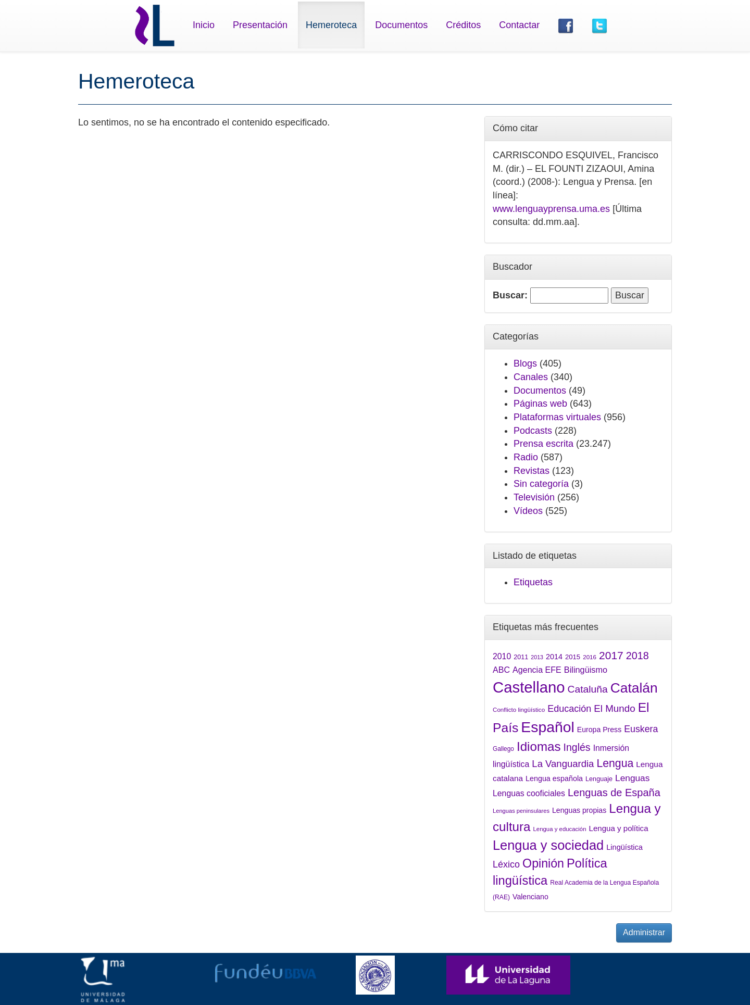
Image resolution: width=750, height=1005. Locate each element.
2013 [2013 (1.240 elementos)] (537, 657)
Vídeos (528, 511)
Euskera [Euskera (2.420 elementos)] (641, 729)
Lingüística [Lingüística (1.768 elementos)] (624, 847)
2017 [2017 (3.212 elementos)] (611, 655)
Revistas (531, 471)
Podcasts (533, 430)
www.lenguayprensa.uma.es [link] (551, 209)
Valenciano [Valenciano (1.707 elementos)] (530, 897)
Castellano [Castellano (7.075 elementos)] (529, 687)
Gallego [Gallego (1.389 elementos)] (503, 748)
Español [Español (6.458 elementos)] (547, 727)
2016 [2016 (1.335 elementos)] (589, 657)
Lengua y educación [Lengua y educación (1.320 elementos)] (559, 829)
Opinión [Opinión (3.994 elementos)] (543, 863)
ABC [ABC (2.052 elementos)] (501, 669)
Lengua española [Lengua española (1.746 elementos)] (554, 778)
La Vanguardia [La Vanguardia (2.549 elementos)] (563, 763)
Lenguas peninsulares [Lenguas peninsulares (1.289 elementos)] (521, 811)
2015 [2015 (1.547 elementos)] (572, 657)
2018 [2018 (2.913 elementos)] (637, 655)
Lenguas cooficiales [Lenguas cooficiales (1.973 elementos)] (529, 793)
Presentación (260, 25)
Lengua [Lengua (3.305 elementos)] (614, 763)
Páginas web (540, 403)
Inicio (204, 25)
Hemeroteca (331, 25)
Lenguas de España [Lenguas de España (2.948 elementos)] (614, 792)
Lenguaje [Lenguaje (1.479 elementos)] (598, 779)
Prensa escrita (543, 443)
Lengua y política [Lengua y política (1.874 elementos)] (618, 828)
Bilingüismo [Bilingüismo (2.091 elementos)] (585, 669)
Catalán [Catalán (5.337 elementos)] (634, 688)
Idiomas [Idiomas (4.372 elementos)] (539, 746)
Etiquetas (533, 582)
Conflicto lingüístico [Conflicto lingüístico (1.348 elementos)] (519, 709)
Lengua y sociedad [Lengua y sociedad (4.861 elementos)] (548, 845)
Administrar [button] (644, 932)
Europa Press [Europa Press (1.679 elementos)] (599, 729)
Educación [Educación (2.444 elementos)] (569, 709)
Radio (526, 457)
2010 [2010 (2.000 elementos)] (502, 656)
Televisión (534, 497)
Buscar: (510, 295)
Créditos (463, 25)
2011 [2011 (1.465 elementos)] (521, 657)
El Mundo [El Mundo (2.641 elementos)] (614, 708)
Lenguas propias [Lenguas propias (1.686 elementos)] (579, 810)
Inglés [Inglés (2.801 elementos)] (577, 747)
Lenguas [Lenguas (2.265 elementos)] (632, 778)
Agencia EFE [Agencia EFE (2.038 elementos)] (536, 669)
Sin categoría (541, 484)
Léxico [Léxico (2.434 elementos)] (506, 864)
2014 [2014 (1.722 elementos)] (554, 656)
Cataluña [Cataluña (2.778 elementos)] (588, 689)
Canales (531, 377)
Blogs (525, 363)
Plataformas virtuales (557, 417)
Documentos (401, 25)
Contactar (519, 25)
